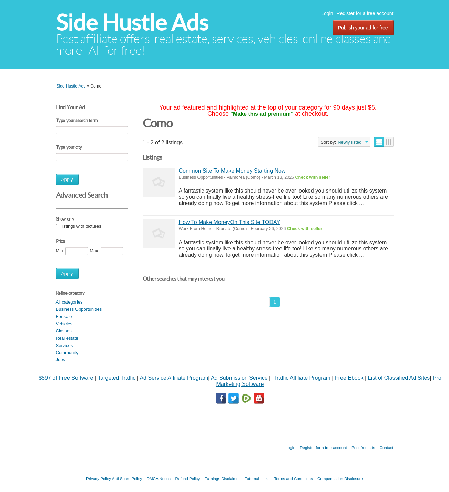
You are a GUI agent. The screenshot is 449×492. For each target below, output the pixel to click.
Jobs (60, 359)
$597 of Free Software (66, 378)
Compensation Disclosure (340, 478)
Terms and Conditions (293, 478)
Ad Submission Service (239, 378)
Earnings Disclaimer (222, 478)
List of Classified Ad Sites (399, 378)
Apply (67, 179)
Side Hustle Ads (132, 22)
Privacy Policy (98, 478)
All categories (69, 302)
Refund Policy (187, 478)
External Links (257, 478)
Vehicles (64, 323)
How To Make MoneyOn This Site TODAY (229, 222)
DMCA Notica (159, 478)
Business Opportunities (79, 309)
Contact (387, 447)
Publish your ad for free (363, 27)
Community (67, 352)
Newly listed (349, 142)
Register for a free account (365, 13)
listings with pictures (81, 226)
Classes (64, 331)
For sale (64, 316)
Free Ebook (349, 378)
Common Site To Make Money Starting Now (232, 171)
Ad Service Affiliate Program (174, 378)
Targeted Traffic (116, 378)
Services (64, 345)
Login (327, 13)
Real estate (67, 338)
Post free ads (363, 447)
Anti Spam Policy (127, 478)
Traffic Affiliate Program (302, 378)
